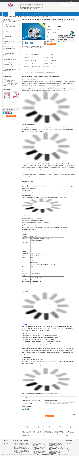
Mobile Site (69, 450)
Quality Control (35, 13)
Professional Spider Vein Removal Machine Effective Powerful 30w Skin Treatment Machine (21, 451)
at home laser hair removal (29, 393)
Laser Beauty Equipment (8, 57)
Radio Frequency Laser (8, 64)
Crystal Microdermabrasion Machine (10, 59)
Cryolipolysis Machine (7, 38)
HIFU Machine (6, 24)
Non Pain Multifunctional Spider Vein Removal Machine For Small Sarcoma (21, 448)
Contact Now (52, 43)
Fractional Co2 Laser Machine (9, 26)
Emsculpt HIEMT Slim (7, 72)
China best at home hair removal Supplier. (17, 454)
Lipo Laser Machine (7, 34)
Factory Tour (26, 13)
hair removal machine (40, 393)
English (74, 1)
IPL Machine (13, 16)
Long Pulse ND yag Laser (8, 62)
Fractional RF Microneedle (8, 41)
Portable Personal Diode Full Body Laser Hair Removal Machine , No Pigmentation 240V (55, 452)
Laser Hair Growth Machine (8, 66)
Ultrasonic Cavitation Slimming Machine (9, 54)
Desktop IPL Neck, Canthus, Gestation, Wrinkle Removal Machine (70, 433)
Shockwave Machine (7, 36)
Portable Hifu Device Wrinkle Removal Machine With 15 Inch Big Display (39, 444)
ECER (70, 454)
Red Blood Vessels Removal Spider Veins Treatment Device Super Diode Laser (21, 444)
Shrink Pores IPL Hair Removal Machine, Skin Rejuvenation (37, 433)
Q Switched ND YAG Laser (8, 46)
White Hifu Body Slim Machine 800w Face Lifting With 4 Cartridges (39, 452)
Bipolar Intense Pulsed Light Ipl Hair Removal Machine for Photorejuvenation (26, 433)
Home (5, 13)
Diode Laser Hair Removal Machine (10, 21)
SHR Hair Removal (7, 43)
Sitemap (68, 448)
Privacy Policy (5, 454)
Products (11, 13)
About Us (18, 13)
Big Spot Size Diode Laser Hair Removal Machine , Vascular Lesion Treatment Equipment (56, 444)
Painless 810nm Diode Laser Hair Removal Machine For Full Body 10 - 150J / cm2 (56, 448)
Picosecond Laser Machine (8, 29)
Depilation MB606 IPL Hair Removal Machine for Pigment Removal (59, 433)
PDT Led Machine (6, 51)
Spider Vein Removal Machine (9, 48)
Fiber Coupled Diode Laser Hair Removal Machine (9, 70)
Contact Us (43, 13)
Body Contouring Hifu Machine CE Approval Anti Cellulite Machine (39, 448)
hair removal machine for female (51, 393)
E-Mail (68, 447)
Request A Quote (53, 13)
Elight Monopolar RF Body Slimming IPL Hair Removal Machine (48, 433)
